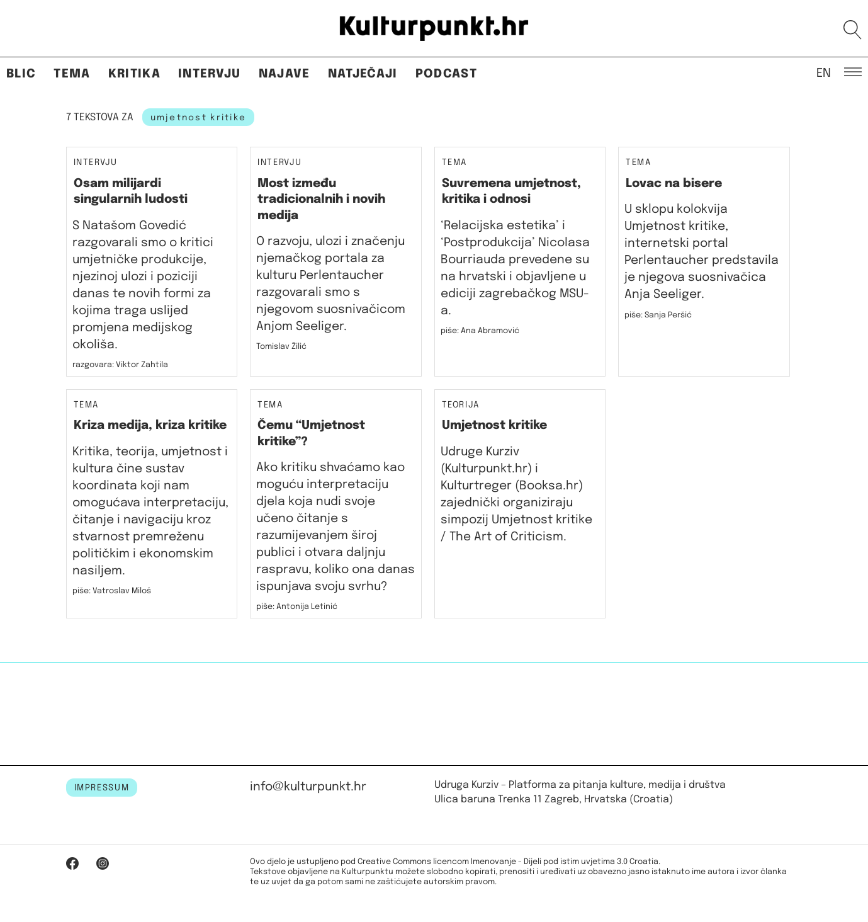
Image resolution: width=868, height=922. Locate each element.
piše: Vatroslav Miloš (111, 591)
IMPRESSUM (102, 787)
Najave (284, 74)
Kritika (134, 74)
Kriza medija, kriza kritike (150, 425)
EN (823, 72)
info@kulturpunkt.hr (308, 787)
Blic (21, 74)
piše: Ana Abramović (480, 331)
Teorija (461, 405)
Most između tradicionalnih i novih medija (321, 200)
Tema (72, 74)
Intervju (209, 74)
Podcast (446, 74)
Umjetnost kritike (494, 425)
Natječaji (363, 74)
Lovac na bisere (674, 184)
